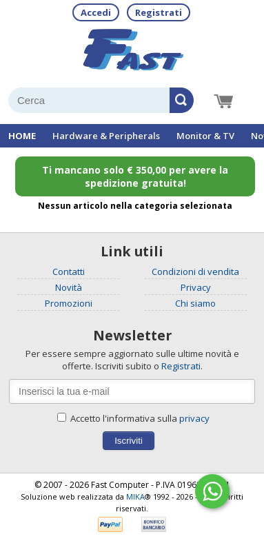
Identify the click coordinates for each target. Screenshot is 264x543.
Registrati (158, 12)
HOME (22, 136)
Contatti (68, 271)
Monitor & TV (205, 136)
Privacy (196, 287)
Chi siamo (195, 303)
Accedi (96, 12)
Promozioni (68, 303)
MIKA (135, 496)
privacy (194, 418)
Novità (68, 287)
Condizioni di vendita (195, 271)
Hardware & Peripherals (106, 136)
